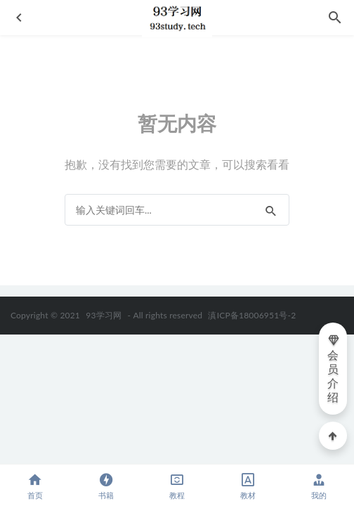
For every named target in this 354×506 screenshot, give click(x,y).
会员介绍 (333, 368)
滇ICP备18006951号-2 (251, 315)
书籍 (106, 486)
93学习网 (104, 315)
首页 (35, 486)
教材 (247, 486)
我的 (318, 486)
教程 (177, 486)
